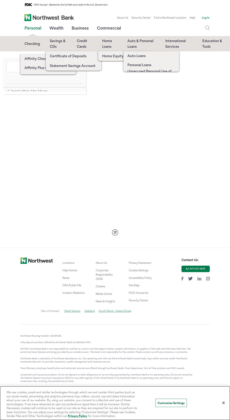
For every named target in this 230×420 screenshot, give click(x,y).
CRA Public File (72, 285)
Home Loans (107, 44)
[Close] (223, 402)
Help (192, 17)
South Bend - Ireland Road (115, 311)
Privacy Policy (77, 416)
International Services (175, 44)
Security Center (141, 17)
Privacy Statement (140, 262)
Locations (68, 262)
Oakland (89, 311)
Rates (66, 277)
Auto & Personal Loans (140, 44)
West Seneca (72, 311)
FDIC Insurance (138, 292)
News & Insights (105, 301)
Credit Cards (82, 44)
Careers (100, 286)
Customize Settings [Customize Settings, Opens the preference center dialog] (171, 402)
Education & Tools (212, 44)
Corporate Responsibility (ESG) (104, 274)
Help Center (70, 270)
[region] (115, 403)
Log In (206, 17)
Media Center (104, 293)
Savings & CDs (58, 44)
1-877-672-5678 (196, 268)
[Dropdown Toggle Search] (207, 28)
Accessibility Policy (140, 277)
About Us (122, 17)
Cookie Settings (138, 270)
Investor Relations (74, 292)
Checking (32, 43)
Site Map (134, 285)
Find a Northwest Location (170, 17)
